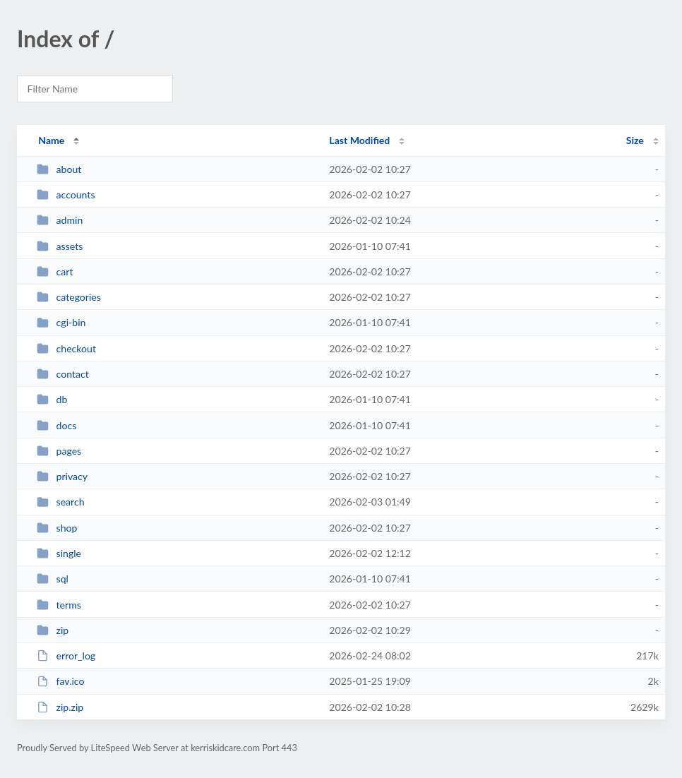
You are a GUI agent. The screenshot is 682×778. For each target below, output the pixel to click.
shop (57, 528)
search (60, 502)
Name (51, 140)
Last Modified (359, 140)
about (59, 169)
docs (56, 425)
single (59, 553)
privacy (62, 476)
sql (52, 579)
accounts (66, 194)
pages (59, 451)
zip (52, 630)
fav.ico (60, 681)
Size (635, 140)
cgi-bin (61, 322)
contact (63, 374)
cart (55, 271)
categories (69, 297)
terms (59, 605)
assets (60, 246)
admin (60, 220)
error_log (66, 656)
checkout (66, 348)
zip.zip (60, 707)
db (52, 399)
